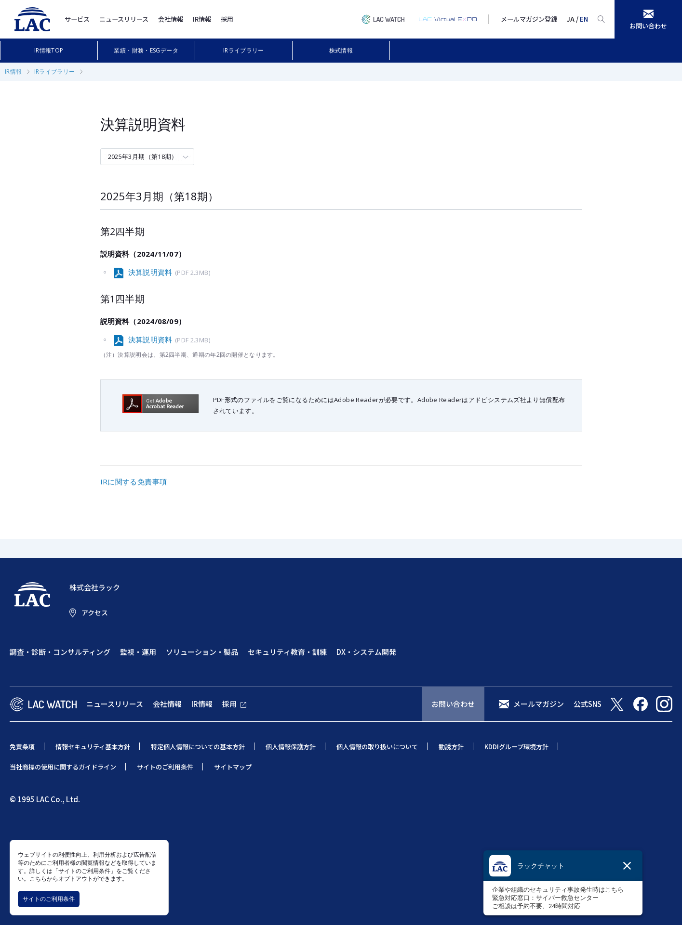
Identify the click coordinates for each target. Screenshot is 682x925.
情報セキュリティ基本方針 (92, 746)
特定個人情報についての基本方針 (198, 746)
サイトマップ (233, 766)
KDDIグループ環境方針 (516, 746)
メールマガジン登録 (529, 19)
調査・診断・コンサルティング (60, 652)
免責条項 (22, 746)
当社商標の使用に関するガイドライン (63, 766)
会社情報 (170, 19)
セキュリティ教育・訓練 (287, 652)
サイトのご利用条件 (49, 899)
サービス (77, 19)
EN (584, 19)
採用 (227, 19)
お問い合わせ (453, 704)
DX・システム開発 (366, 652)
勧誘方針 (451, 746)
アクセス (94, 612)
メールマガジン (538, 704)
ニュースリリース (123, 19)
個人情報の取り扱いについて (377, 746)
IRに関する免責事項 (133, 481)
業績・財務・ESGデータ (146, 50)
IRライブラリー (243, 50)
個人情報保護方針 (291, 746)
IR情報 (202, 19)
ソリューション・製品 (202, 652)
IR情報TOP (49, 50)
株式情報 (341, 50)
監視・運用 (138, 652)
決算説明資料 (169, 272)
